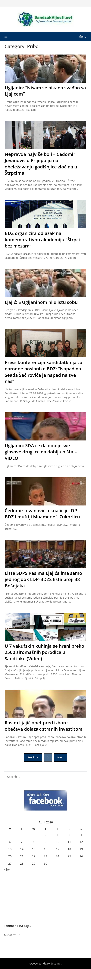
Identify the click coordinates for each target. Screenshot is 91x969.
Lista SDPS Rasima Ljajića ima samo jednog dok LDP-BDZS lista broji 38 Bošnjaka (43, 579)
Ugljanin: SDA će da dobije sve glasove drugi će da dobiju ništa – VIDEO (41, 451)
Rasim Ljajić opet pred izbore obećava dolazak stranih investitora (44, 725)
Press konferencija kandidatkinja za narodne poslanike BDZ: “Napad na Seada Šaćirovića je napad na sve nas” (43, 371)
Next (60, 757)
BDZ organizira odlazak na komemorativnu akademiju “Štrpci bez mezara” (42, 239)
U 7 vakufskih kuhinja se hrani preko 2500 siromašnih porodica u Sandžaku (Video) (44, 652)
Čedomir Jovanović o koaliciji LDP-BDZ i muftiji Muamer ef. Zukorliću (42, 513)
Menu (82, 36)
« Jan (7, 869)
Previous (33, 757)
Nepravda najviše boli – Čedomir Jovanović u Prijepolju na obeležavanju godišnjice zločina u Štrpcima (41, 163)
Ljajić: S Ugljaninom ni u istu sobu (41, 302)
